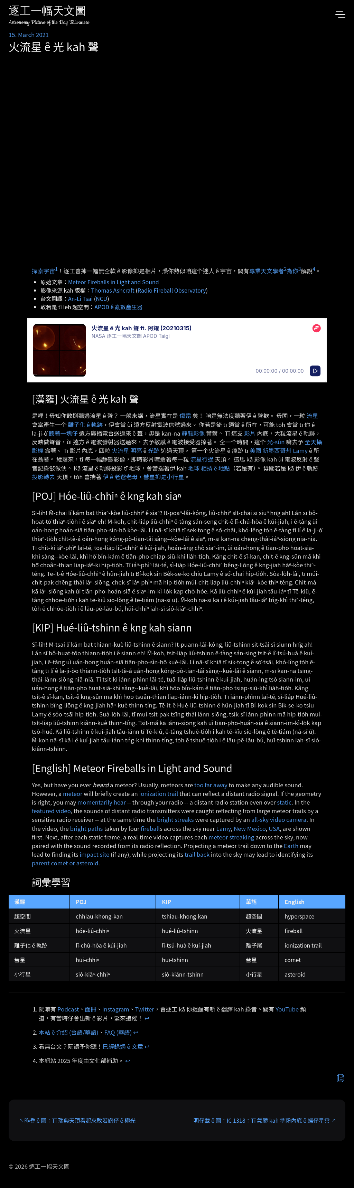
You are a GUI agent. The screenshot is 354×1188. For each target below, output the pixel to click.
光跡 (154, 450)
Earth (291, 846)
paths (95, 828)
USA (274, 828)
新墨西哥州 (277, 450)
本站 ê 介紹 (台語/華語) (69, 1032)
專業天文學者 (266, 270)
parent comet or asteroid (65, 863)
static (284, 802)
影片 (250, 433)
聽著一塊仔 (63, 433)
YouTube (287, 1009)
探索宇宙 (43, 270)
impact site (94, 854)
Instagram (115, 1009)
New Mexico (250, 828)
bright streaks (175, 819)
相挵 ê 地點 (215, 468)
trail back (197, 854)
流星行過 (202, 459)
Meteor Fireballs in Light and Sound (113, 282)
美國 (255, 450)
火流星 (120, 450)
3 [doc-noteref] (299, 268)
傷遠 (185, 415)
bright (78, 828)
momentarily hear (101, 802)
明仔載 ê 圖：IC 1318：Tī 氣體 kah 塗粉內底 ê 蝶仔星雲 (262, 1120)
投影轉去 (43, 477)
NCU (101, 298)
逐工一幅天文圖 (47, 12)
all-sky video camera (279, 819)
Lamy (300, 450)
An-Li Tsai (80, 298)
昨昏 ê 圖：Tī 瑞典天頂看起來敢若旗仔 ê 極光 (80, 1120)
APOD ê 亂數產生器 (118, 307)
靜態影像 (193, 433)
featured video (51, 811)
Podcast (68, 1009)
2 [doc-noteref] (285, 268)
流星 (312, 415)
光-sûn (276, 442)
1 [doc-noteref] (56, 268)
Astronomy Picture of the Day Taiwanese (49, 22)
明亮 (136, 450)
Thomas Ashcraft (112, 290)
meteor (73, 793)
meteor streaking (231, 837)
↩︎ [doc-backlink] (147, 1018)
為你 (292, 270)
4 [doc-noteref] (314, 268)
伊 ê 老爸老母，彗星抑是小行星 (143, 477)
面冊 (90, 1009)
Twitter (144, 1009)
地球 (194, 468)
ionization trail (158, 793)
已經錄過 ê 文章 (123, 1046)
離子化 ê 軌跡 (85, 424)
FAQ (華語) (118, 1032)
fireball (150, 828)
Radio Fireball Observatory (172, 290)
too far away (210, 785)
